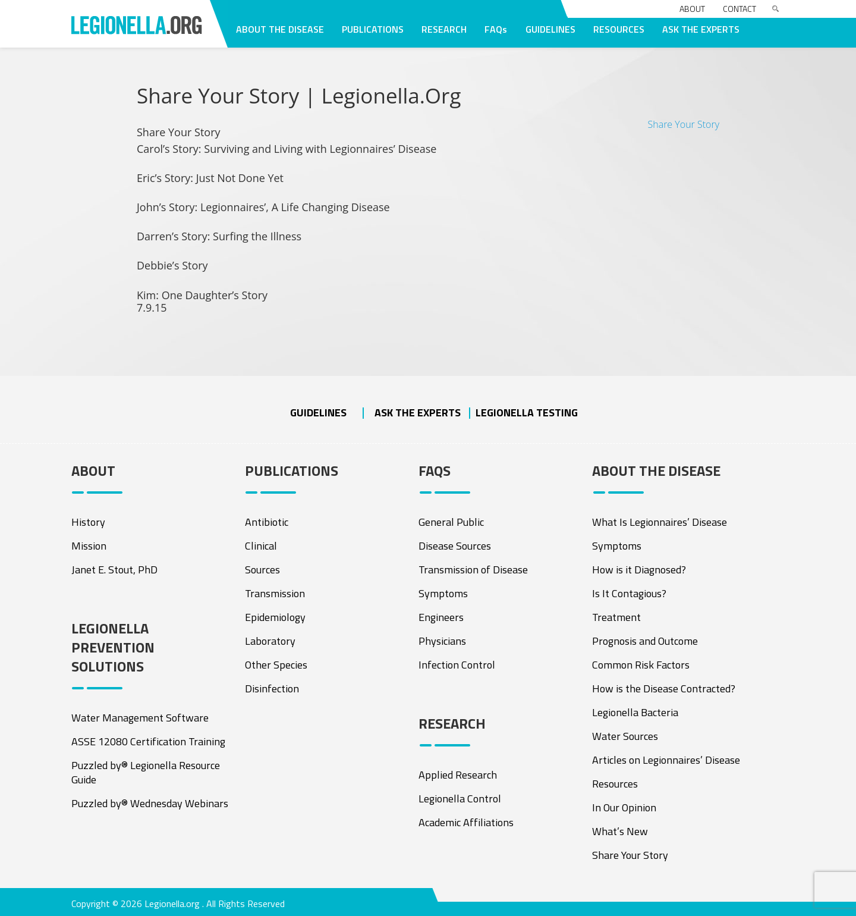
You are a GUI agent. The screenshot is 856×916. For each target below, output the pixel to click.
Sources (262, 569)
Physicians (442, 641)
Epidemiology (275, 617)
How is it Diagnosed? (639, 569)
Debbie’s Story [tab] (172, 265)
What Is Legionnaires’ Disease (659, 522)
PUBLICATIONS (373, 29)
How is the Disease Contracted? (663, 688)
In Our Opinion (624, 807)
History (88, 522)
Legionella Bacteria (635, 712)
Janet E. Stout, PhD (114, 569)
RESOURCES (618, 29)
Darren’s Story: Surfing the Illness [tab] (219, 236)
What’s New (620, 831)
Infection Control (456, 665)
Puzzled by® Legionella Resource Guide (145, 772)
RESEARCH (444, 29)
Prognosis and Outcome (645, 641)
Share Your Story (683, 124)
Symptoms (443, 593)
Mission (88, 546)
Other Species (276, 665)
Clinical (261, 546)
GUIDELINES (550, 29)
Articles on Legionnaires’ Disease (666, 760)
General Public (451, 522)
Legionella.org (172, 903)
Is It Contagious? (629, 593)
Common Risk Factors (641, 665)
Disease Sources (454, 546)
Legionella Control (459, 798)
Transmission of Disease (473, 569)
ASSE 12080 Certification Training (148, 741)
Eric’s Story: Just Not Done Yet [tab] (210, 178)
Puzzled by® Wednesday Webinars (149, 803)
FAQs (495, 29)
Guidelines (318, 412)
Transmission (275, 593)
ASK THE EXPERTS (700, 29)
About (692, 8)
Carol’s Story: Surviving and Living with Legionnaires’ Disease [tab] (286, 149)
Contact (739, 8)
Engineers (441, 617)
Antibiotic (266, 522)
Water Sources (625, 736)
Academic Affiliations (466, 822)
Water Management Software (140, 718)
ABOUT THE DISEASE (280, 29)
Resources (615, 784)
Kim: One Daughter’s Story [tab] (202, 302)
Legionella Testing (527, 412)
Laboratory (270, 641)
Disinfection (272, 688)
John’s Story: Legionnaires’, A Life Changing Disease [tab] (263, 207)
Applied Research (457, 775)
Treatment (616, 617)
